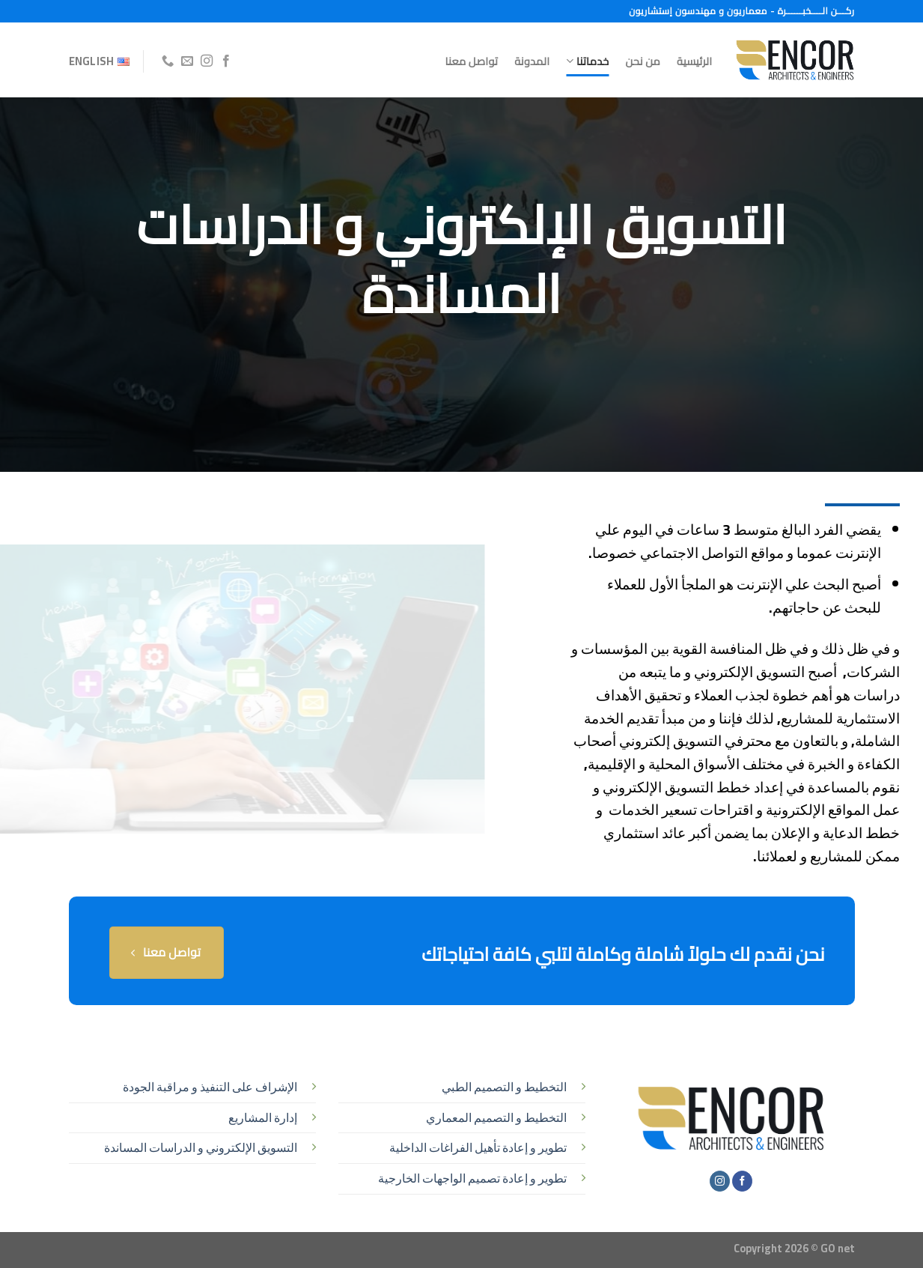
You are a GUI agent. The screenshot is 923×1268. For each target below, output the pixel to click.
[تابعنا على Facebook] (226, 61)
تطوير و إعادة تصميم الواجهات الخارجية (472, 1178)
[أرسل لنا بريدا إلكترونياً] (187, 61)
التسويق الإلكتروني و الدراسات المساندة (200, 1147)
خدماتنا (587, 61)
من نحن (642, 61)
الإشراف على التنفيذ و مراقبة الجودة (210, 1087)
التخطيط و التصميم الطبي (504, 1087)
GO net (837, 1248)
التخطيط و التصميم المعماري (496, 1117)
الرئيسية (694, 61)
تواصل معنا (472, 61)
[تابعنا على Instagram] (207, 61)
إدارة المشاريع (262, 1117)
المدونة (531, 61)
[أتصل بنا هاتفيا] (168, 61)
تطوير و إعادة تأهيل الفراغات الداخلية (478, 1147)
